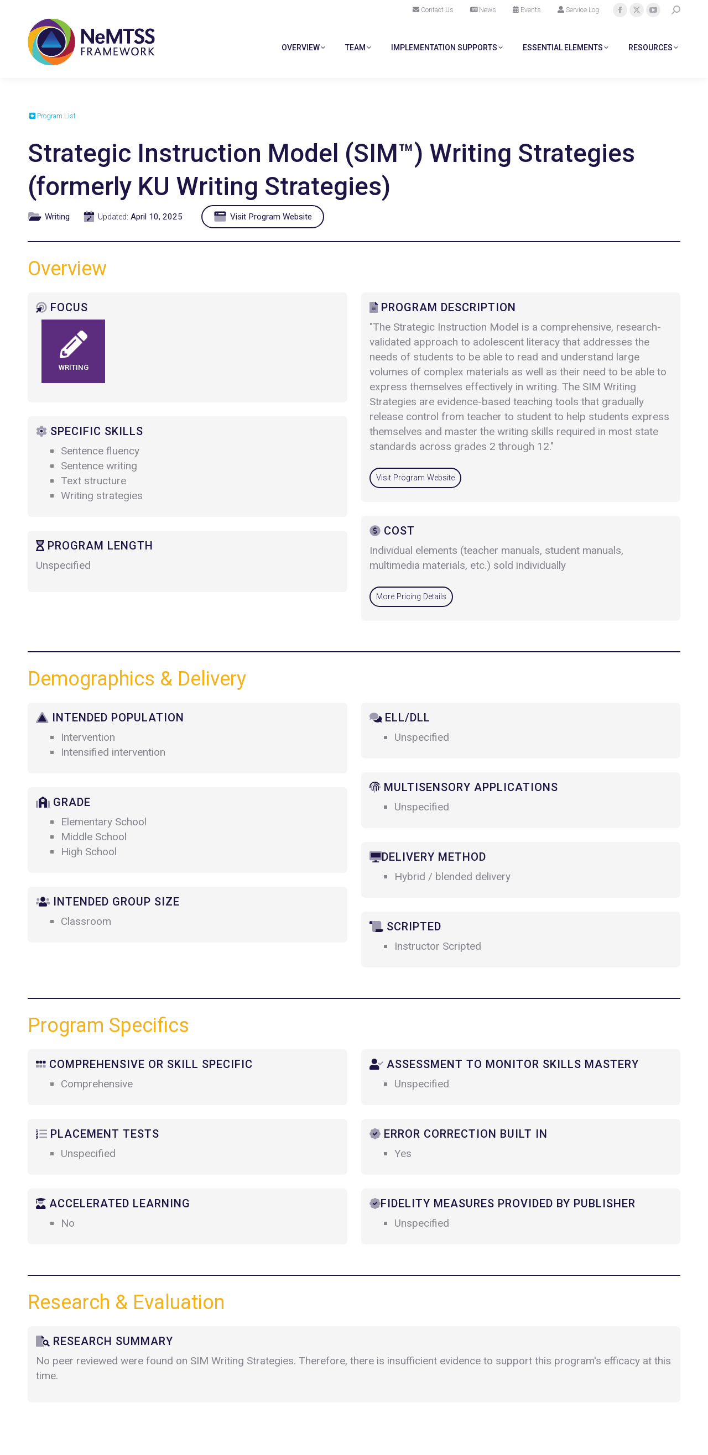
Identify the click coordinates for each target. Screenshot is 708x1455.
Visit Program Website (265, 217)
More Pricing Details (411, 596)
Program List (52, 116)
